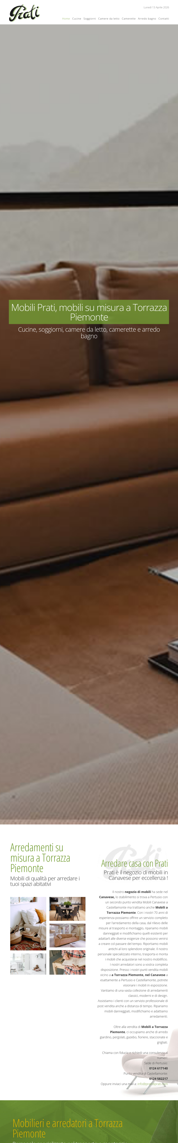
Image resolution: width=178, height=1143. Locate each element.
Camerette (129, 18)
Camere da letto (108, 18)
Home (66, 18)
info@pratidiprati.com (152, 1084)
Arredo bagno (147, 18)
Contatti (163, 18)
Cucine (76, 18)
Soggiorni (89, 18)
